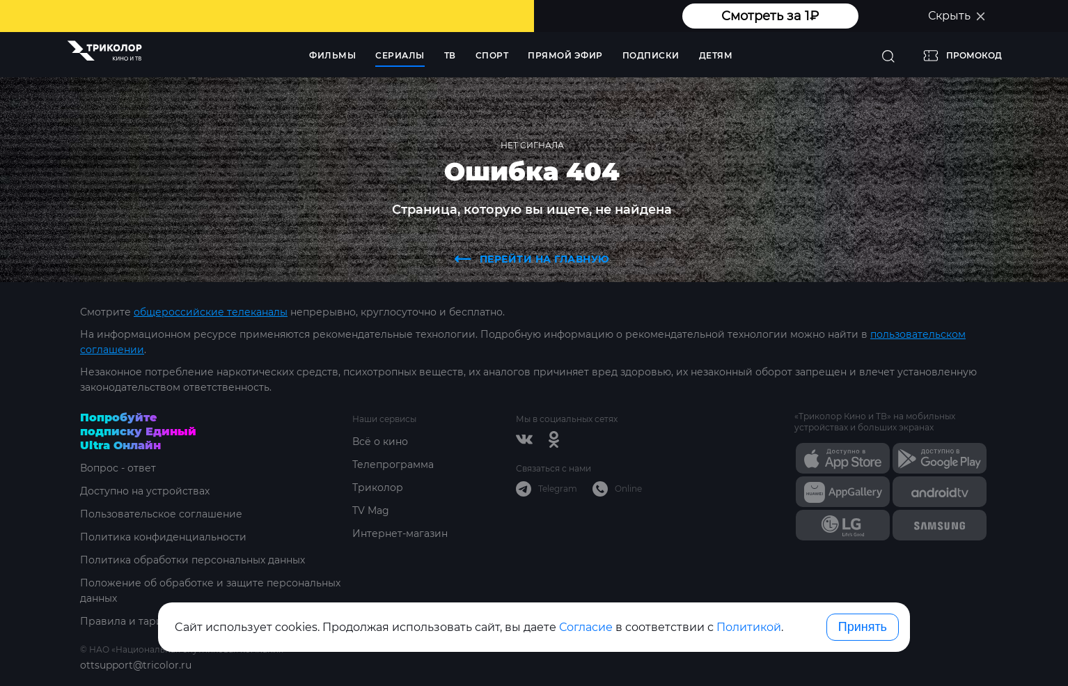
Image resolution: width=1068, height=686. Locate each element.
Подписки (651, 55)
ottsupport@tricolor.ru (135, 665)
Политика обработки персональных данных (192, 560)
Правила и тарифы (129, 621)
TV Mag (370, 510)
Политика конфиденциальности (163, 537)
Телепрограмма (393, 464)
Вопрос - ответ (118, 468)
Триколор (377, 487)
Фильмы (332, 55)
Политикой (748, 627)
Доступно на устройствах (145, 491)
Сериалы (400, 55)
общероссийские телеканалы (211, 312)
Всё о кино (380, 441)
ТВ (450, 55)
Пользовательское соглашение (161, 514)
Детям (716, 55)
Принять (862, 627)
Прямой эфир (565, 55)
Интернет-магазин (400, 533)
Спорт (492, 55)
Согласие (586, 627)
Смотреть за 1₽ (770, 16)
